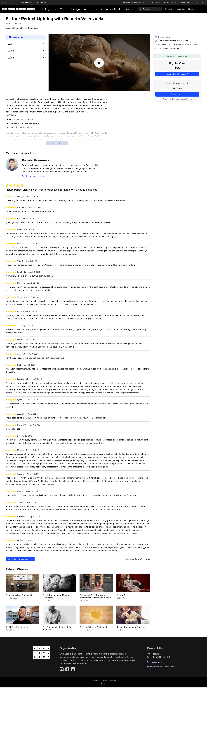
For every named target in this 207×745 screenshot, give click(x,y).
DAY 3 (11, 57)
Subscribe (180, 9)
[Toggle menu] (205, 9)
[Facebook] (67, 669)
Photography (48, 9)
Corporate (169, 9)
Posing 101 (121, 595)
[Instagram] (73, 669)
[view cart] (174, 2)
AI (85, 9)
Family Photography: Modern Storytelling (56, 596)
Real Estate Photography (17, 627)
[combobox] (150, 9)
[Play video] (99, 62)
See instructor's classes (33, 176)
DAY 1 (10, 43)
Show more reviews (20, 558)
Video (63, 9)
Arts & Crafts (113, 9)
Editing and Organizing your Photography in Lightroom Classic (95, 596)
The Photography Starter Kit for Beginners (57, 628)
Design (75, 9)
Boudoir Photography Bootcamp (131, 627)
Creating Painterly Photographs (94, 627)
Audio (129, 9)
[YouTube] (61, 669)
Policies (103, 684)
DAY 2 (11, 50)
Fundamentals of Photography (20, 595)
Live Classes (193, 9)
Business (96, 9)
